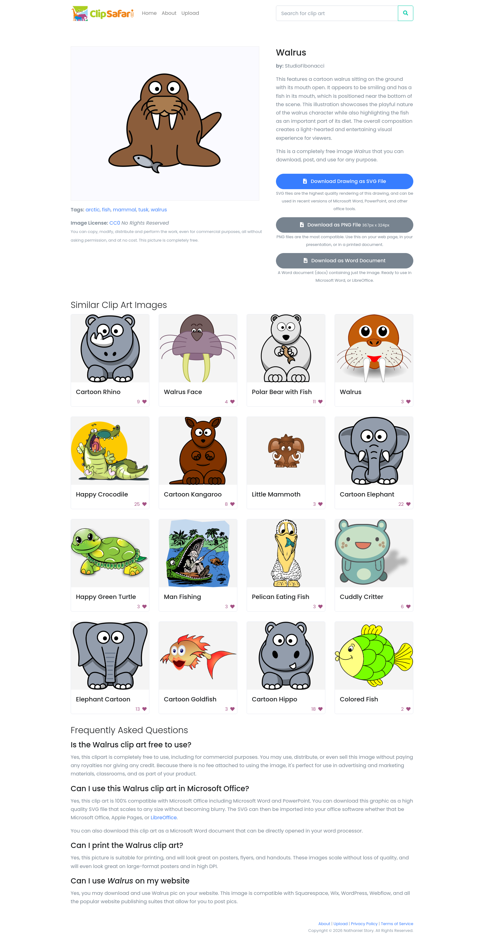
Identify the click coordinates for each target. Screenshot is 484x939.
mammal (124, 209)
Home (149, 13)
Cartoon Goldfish (190, 699)
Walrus (350, 392)
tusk (143, 209)
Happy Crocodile (102, 494)
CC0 (115, 222)
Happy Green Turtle (106, 596)
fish (106, 209)
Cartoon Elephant (367, 494)
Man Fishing (182, 596)
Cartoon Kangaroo (193, 494)
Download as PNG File (345, 224)
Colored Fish (359, 699)
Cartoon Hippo (274, 699)
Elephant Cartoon (103, 699)
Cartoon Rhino (98, 392)
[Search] (337, 13)
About (169, 13)
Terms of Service (397, 923)
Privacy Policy (364, 923)
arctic (93, 209)
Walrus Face (183, 392)
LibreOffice (164, 817)
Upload (190, 13)
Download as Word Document (345, 260)
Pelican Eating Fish (280, 596)
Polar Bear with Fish (282, 392)
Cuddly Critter (361, 596)
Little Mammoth (276, 494)
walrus (159, 209)
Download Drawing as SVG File (344, 181)
